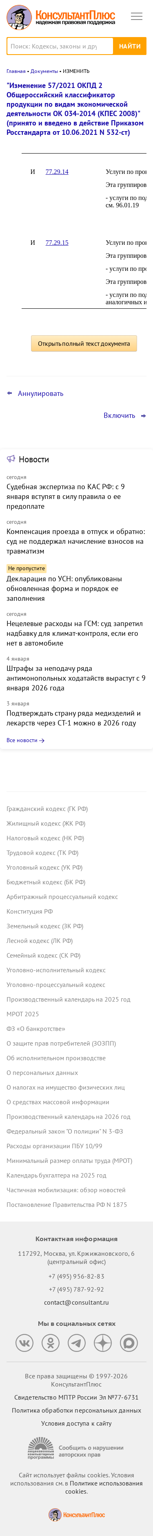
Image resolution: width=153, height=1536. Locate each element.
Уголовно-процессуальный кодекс (56, 984)
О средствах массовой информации (58, 1102)
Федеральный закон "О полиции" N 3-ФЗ (65, 1131)
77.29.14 (57, 171)
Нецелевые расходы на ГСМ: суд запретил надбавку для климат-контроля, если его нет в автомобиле (75, 633)
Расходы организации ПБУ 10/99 (54, 1146)
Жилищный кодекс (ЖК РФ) (46, 823)
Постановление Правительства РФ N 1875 (67, 1204)
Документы (44, 71)
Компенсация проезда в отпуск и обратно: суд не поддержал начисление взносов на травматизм (76, 541)
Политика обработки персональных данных (76, 1410)
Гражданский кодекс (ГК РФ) (47, 808)
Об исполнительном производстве (56, 1058)
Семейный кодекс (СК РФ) (43, 955)
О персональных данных (42, 1072)
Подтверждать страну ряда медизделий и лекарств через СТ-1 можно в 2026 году (74, 717)
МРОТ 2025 (23, 1014)
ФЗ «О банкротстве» (36, 1028)
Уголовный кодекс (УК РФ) (44, 867)
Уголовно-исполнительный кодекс (56, 970)
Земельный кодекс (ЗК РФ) (45, 926)
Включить (119, 415)
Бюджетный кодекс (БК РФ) (46, 882)
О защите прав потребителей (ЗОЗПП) (61, 1043)
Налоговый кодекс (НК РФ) (45, 838)
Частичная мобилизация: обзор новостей (66, 1190)
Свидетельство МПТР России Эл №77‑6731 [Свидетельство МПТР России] (76, 1397)
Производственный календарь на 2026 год (69, 1116)
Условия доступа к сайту (76, 1423)
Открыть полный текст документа (84, 343)
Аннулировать (40, 393)
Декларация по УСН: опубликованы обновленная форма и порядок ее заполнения (64, 588)
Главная (16, 71)
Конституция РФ (30, 911)
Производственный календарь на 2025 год (69, 999)
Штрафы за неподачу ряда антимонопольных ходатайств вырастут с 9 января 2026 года (76, 678)
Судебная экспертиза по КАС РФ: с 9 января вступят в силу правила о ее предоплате (66, 496)
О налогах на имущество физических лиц (66, 1087)
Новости (34, 459)
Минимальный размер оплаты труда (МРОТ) (69, 1160)
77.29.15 (57, 242)
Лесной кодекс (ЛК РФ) (40, 940)
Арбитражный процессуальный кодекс (62, 896)
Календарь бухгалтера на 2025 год (56, 1175)
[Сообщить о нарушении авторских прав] (77, 1448)
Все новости (22, 740)
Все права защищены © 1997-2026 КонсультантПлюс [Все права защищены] (76, 1380)
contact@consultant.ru (76, 1302)
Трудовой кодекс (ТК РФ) (42, 852)
